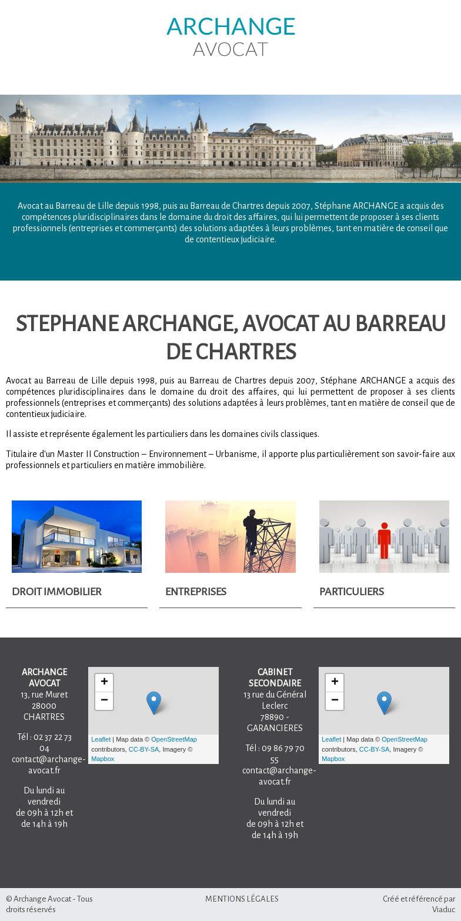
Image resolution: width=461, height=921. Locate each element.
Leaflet (101, 739)
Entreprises (195, 592)
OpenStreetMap (174, 739)
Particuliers (351, 592)
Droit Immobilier (57, 592)
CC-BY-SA (144, 749)
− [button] (104, 701)
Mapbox (102, 758)
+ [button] (104, 683)
